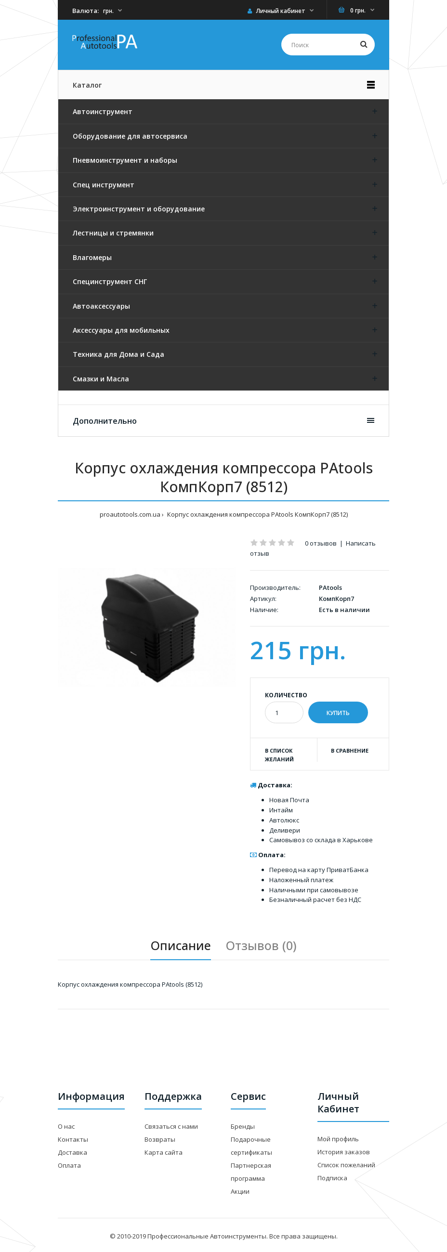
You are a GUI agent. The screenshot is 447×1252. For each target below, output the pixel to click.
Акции (240, 1191)
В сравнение (349, 750)
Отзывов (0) (261, 945)
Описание (180, 945)
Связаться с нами (171, 1126)
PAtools (330, 587)
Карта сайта (164, 1152)
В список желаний (279, 755)
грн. (108, 11)
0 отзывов (321, 543)
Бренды (243, 1126)
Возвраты (160, 1139)
